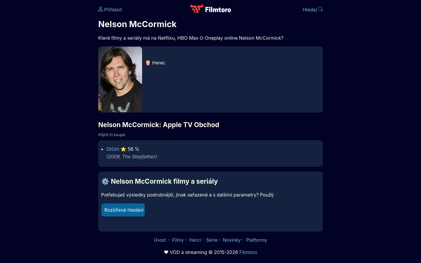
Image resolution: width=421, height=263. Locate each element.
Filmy (178, 240)
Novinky (232, 240)
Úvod (160, 240)
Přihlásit (110, 10)
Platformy (256, 240)
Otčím (112, 149)
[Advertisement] (55, 89)
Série (212, 240)
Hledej (313, 10)
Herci (195, 240)
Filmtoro (248, 252)
